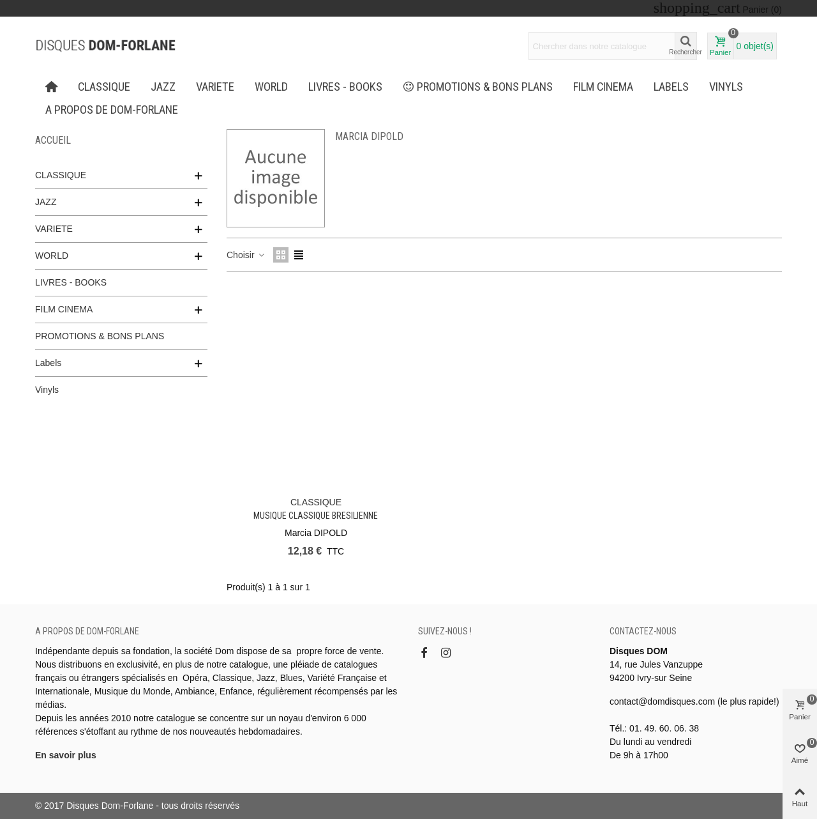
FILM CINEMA (603, 87)
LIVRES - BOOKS (345, 87)
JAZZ (163, 87)
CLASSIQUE (104, 87)
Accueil (53, 140)
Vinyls (726, 87)
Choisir (246, 255)
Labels (671, 87)
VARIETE (215, 87)
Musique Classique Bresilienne (315, 515)
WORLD (271, 87)
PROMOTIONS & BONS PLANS (478, 87)
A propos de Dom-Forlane (111, 110)
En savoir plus (65, 755)
